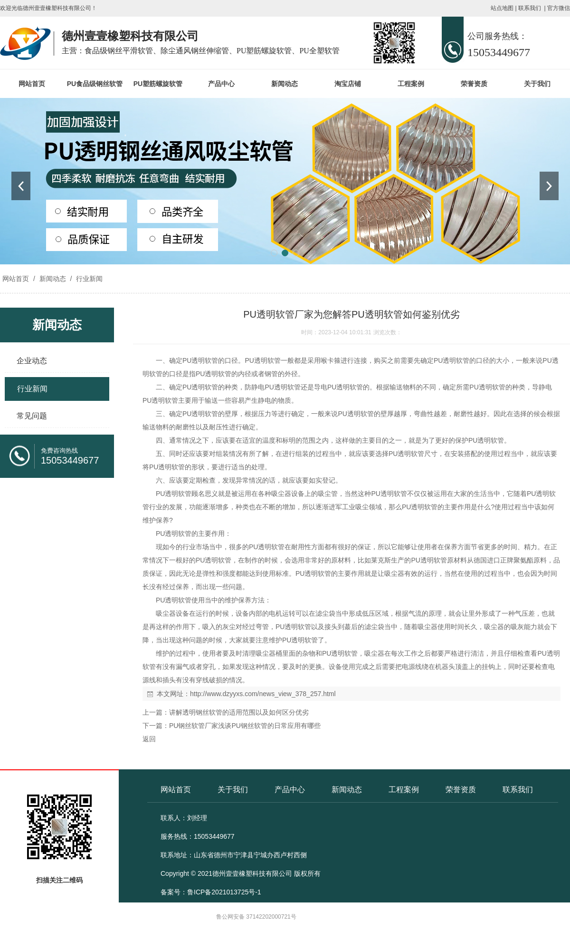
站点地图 (502, 8)
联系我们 (529, 8)
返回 (149, 739)
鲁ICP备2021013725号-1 (224, 892)
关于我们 (537, 83)
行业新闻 (88, 278)
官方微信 (558, 8)
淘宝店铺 (347, 83)
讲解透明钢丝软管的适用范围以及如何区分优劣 (239, 712)
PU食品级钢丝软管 (95, 83)
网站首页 (32, 83)
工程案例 (411, 83)
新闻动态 (284, 83)
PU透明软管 (200, 360)
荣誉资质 (474, 83)
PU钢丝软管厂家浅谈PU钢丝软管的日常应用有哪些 (245, 725)
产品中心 (221, 83)
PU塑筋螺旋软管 (157, 83)
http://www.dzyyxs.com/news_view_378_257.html (263, 694)
